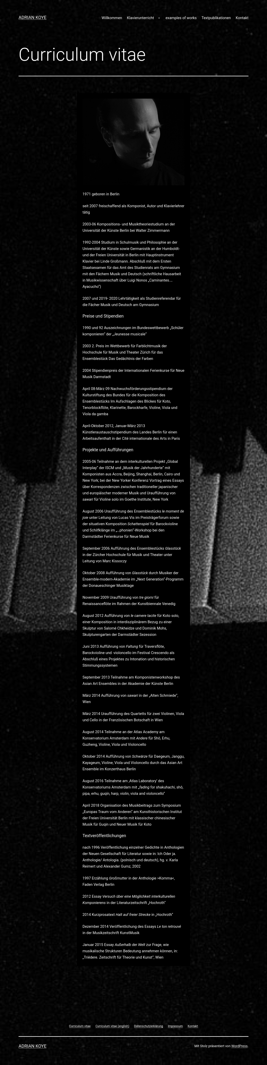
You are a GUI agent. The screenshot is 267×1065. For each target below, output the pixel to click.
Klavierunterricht (140, 18)
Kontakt (242, 18)
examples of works (181, 18)
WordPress (239, 1046)
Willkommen (112, 18)
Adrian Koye (32, 17)
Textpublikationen (216, 18)
